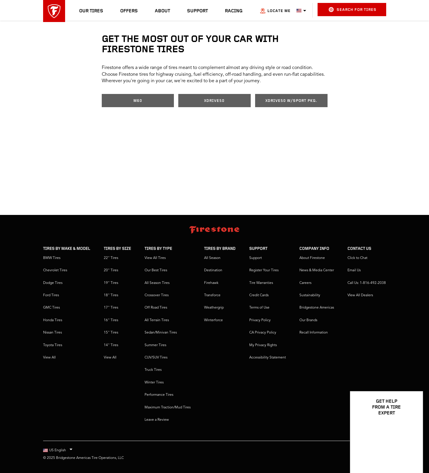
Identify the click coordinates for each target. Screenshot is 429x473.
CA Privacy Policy (262, 332)
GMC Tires (51, 307)
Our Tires (91, 11)
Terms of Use (259, 307)
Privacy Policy (260, 320)
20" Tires (111, 270)
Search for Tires (353, 9)
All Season (212, 258)
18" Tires (111, 295)
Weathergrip (214, 307)
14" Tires (111, 345)
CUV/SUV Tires (156, 357)
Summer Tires (155, 345)
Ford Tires (51, 295)
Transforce (212, 295)
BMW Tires (51, 258)
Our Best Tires (156, 270)
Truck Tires (153, 370)
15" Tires (111, 332)
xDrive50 (214, 101)
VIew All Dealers (360, 295)
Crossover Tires (157, 295)
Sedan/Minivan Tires (161, 332)
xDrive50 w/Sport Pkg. (291, 101)
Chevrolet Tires (55, 270)
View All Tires (155, 258)
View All (49, 357)
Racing (234, 11)
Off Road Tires (156, 307)
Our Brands (308, 320)
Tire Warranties (261, 283)
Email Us (354, 270)
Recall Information (313, 332)
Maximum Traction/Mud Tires (168, 407)
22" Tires (111, 258)
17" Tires (111, 307)
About (162, 11)
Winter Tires (154, 382)
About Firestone (312, 258)
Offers (129, 11)
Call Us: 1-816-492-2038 (366, 283)
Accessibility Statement (267, 357)
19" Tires (111, 283)
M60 (137, 101)
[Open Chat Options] (412, 451)
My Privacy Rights (263, 345)
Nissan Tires (52, 332)
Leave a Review (157, 420)
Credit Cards (259, 295)
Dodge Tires (52, 283)
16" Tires (111, 320)
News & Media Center (316, 270)
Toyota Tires (52, 345)
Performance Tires (159, 395)
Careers (305, 283)
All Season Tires (157, 283)
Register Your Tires (264, 270)
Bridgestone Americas (316, 307)
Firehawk (211, 283)
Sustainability (309, 295)
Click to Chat (357, 258)
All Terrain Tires (157, 320)
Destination (213, 270)
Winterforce (213, 320)
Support (197, 11)
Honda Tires (52, 320)
